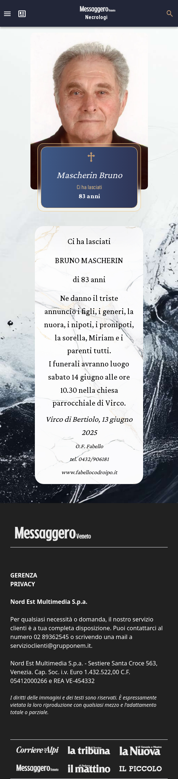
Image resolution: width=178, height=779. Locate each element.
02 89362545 (51, 637)
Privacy (22, 584)
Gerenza (23, 575)
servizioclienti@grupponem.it (50, 646)
